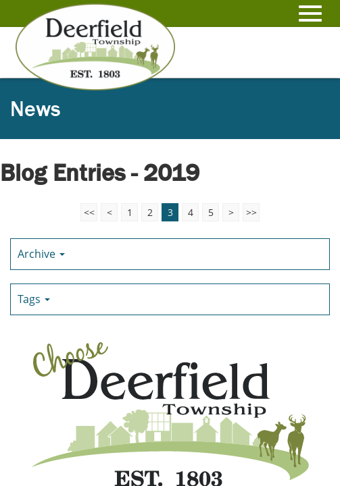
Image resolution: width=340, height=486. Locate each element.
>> (251, 212)
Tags (34, 299)
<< (89, 212)
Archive (41, 253)
